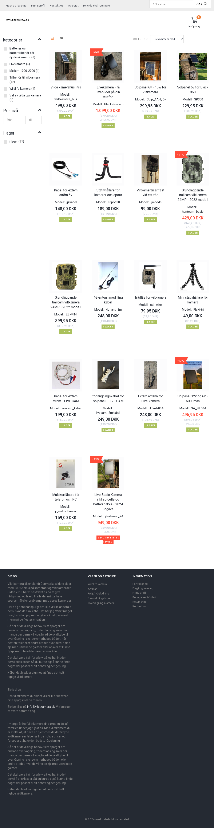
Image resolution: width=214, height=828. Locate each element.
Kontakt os (56, 5)
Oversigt (73, 5)
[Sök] (202, 4)
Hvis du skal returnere (96, 5)
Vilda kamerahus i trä (66, 87)
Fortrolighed (140, 580)
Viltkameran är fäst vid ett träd (150, 191)
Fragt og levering (16, 5)
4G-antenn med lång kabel (108, 297)
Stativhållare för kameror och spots (108, 191)
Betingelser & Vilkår (144, 593)
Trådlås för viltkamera (150, 295)
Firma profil (38, 5)
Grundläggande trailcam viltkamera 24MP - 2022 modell (193, 193)
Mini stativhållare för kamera (193, 297)
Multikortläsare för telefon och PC (65, 493)
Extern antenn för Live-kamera (150, 395)
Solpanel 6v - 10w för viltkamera (150, 89)
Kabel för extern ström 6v (66, 191)
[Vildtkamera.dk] (17, 19)
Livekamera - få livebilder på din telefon (108, 91)
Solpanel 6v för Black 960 (192, 89)
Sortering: (140, 39)
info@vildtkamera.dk (41, 703)
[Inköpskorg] (194, 23)
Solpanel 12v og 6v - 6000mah (193, 395)
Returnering (139, 598)
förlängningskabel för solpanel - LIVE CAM (108, 395)
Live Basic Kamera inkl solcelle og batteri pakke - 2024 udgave (108, 498)
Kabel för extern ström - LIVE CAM (65, 395)
